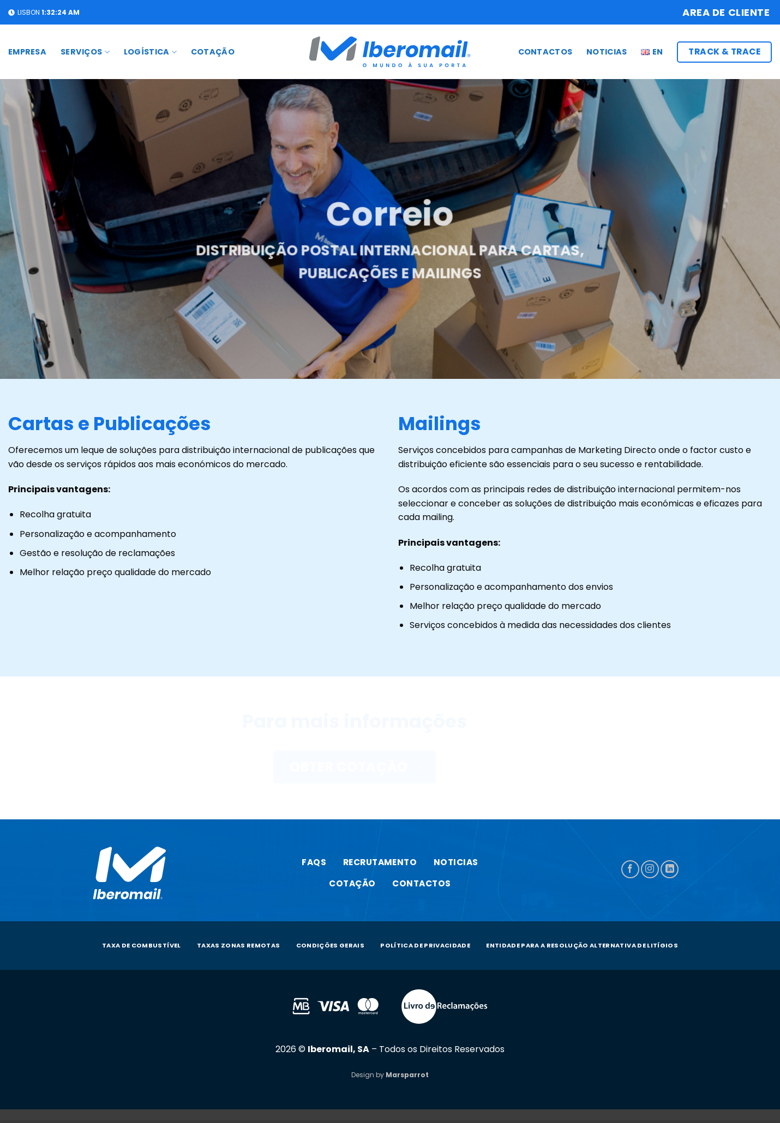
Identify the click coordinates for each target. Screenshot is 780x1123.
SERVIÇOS (85, 51)
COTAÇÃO (213, 51)
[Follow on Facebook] (630, 869)
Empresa (27, 51)
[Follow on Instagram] (650, 869)
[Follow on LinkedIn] (670, 869)
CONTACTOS (545, 51)
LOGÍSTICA (150, 51)
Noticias (606, 51)
